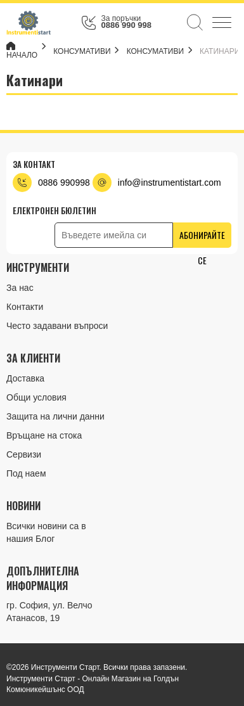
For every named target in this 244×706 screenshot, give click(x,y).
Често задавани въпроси (57, 326)
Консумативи (156, 51)
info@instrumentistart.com (169, 182)
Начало (21, 51)
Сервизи (23, 454)
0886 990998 (64, 182)
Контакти (24, 307)
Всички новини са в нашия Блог (46, 532)
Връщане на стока (44, 435)
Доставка (25, 378)
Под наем (26, 473)
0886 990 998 (126, 25)
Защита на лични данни (55, 416)
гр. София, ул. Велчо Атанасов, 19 (49, 611)
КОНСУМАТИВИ (83, 51)
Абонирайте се (202, 238)
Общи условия (36, 397)
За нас (20, 288)
